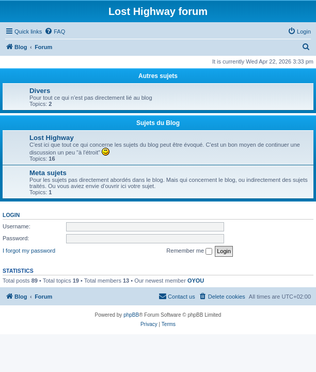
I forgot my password (29, 250)
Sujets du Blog (158, 123)
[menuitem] (54, 31)
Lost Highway (51, 138)
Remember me (189, 251)
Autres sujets (158, 76)
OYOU (195, 280)
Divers (39, 91)
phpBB (131, 315)
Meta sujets (48, 173)
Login (11, 215)
